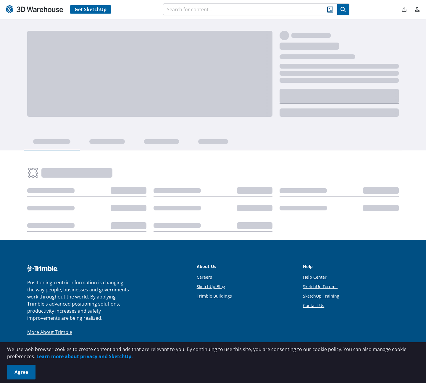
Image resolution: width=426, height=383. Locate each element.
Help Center (315, 277)
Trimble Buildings (214, 296)
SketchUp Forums (320, 286)
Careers (204, 277)
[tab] (52, 141)
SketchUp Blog (211, 286)
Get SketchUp (90, 9)
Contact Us (313, 305)
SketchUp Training (321, 296)
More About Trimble (49, 332)
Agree (21, 372)
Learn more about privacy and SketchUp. (84, 356)
